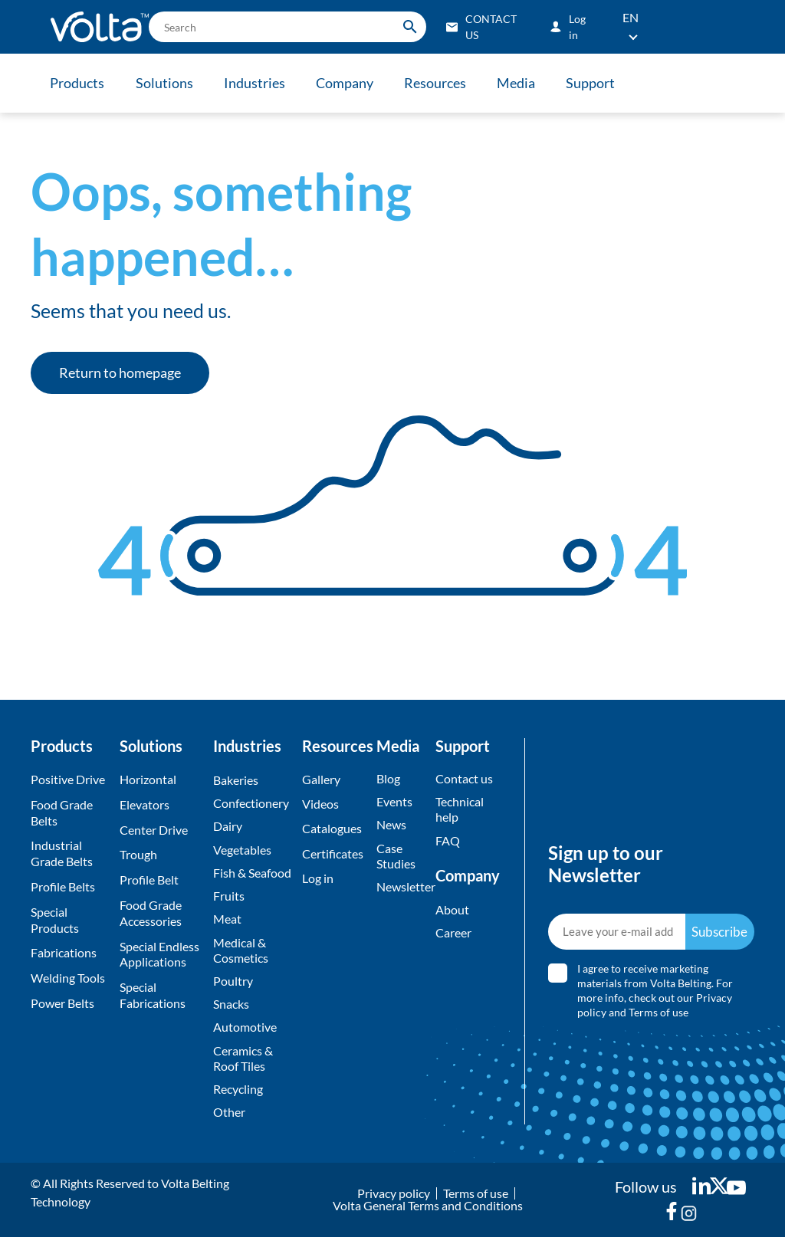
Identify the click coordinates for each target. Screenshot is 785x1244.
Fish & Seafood (252, 874)
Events (394, 802)
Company (349, 82)
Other (229, 1118)
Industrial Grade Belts (62, 853)
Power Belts (62, 1003)
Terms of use (659, 1015)
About (452, 911)
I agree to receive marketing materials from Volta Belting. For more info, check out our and (656, 993)
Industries (257, 82)
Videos (320, 804)
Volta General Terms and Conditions (428, 1212)
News (391, 826)
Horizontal (148, 779)
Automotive (245, 1032)
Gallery (321, 779)
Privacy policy (393, 1200)
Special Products (55, 919)
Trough (138, 854)
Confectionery (251, 803)
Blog (388, 778)
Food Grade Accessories (151, 913)
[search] (287, 26)
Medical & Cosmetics (240, 953)
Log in (317, 879)
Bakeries (235, 780)
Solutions (166, 82)
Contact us (464, 778)
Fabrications (64, 952)
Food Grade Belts (62, 812)
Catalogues (332, 829)
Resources (441, 82)
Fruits (229, 898)
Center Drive (154, 829)
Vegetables (242, 850)
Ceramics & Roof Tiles (243, 1064)
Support (599, 82)
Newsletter (402, 888)
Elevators (144, 804)
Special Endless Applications (159, 954)
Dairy (227, 827)
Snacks (231, 1008)
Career (453, 934)
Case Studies (395, 857)
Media (523, 82)
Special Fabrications (153, 995)
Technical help (459, 810)
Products (78, 82)
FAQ (447, 841)
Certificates (332, 854)
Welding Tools (68, 977)
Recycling (238, 1095)
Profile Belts (63, 886)
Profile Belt (149, 879)
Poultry (233, 984)
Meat (227, 921)
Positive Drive (68, 779)
